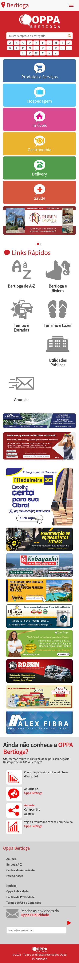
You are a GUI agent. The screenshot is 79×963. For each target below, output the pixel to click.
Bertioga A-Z (14, 864)
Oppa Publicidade (17, 891)
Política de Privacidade (20, 897)
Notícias (11, 886)
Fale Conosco (14, 876)
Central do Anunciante (20, 870)
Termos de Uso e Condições (23, 903)
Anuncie (11, 859)
